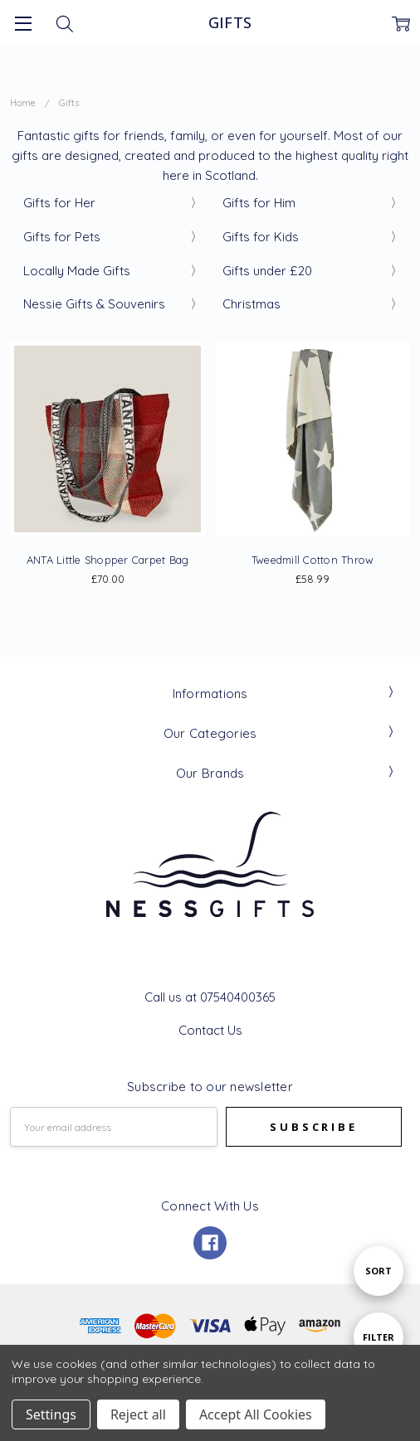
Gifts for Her (59, 203)
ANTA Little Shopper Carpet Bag (108, 559)
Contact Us (210, 1030)
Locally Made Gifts (76, 271)
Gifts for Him (258, 203)
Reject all (138, 1414)
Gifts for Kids (260, 237)
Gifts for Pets (61, 237)
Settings (51, 1414)
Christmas (251, 304)
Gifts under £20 (267, 271)
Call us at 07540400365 (210, 997)
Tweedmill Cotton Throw (313, 559)
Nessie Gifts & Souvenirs (94, 304)
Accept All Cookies (255, 1414)
